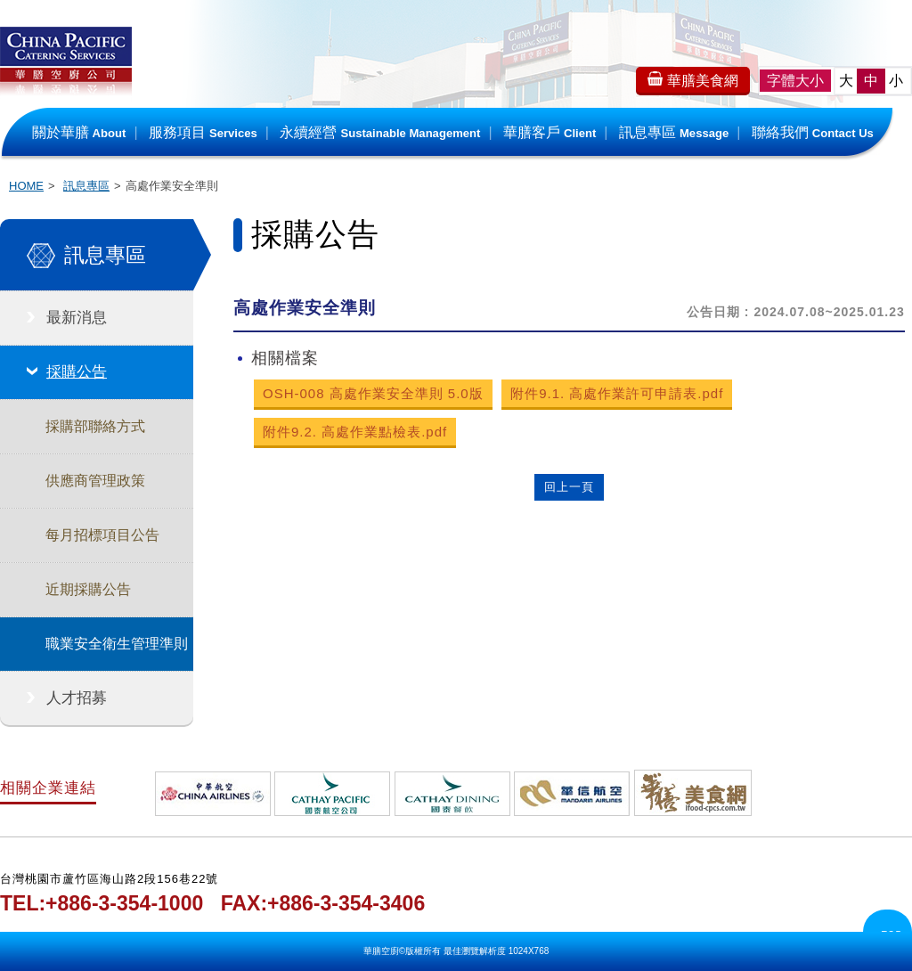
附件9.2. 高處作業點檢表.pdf (355, 431)
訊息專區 (674, 132)
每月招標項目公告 (102, 535)
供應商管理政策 (95, 480)
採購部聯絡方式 (95, 426)
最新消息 (76, 317)
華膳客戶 (549, 132)
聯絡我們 (813, 132)
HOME (26, 185)
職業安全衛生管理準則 (116, 643)
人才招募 (76, 697)
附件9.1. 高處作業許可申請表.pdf (616, 393)
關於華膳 (79, 132)
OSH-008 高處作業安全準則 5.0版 (373, 393)
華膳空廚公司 (66, 71)
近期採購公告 (88, 589)
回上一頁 (569, 487)
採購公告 (76, 371)
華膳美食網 (690, 79)
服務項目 (203, 132)
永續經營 (380, 132)
